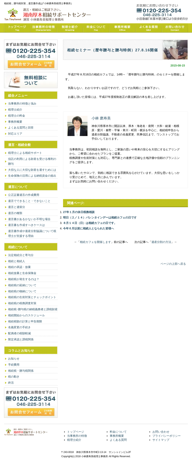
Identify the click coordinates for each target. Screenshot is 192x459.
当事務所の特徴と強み (22, 103)
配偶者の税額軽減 (19, 333)
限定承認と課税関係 (21, 339)
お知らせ (13, 358)
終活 (11, 382)
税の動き (13, 376)
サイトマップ (160, 439)
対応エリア (15, 133)
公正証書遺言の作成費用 (23, 194)
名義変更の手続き (19, 327)
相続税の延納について (22, 285)
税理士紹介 (15, 109)
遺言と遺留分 (16, 207)
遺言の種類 (15, 213)
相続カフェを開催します (95, 242)
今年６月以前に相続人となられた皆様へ (88, 228)
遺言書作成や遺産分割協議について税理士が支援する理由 (32, 233)
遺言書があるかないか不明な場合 (29, 219)
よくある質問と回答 (21, 127)
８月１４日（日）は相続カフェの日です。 (90, 223)
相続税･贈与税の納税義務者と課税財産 (33, 309)
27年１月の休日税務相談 (79, 212)
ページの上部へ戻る (173, 263)
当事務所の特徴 (77, 435)
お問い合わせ (160, 431)
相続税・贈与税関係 (21, 370)
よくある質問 (118, 439)
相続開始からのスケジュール (26, 315)
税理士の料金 (16, 115)
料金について (118, 431)
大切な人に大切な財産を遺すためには (32, 169)
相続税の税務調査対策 (22, 303)
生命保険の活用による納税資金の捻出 (32, 175)
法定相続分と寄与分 (21, 255)
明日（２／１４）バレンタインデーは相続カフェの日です (100, 217)
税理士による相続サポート (25, 152)
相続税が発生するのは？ (23, 279)
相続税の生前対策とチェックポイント (32, 297)
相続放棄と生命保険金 (22, 273)
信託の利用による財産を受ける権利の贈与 (32, 161)
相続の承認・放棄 (19, 267)
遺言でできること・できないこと (29, 201)
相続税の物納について (22, 291)
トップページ (75, 431)
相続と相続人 (16, 261)
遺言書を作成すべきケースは (26, 225)
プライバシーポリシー (166, 435)
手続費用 (13, 364)
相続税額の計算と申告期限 (25, 321)
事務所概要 (15, 121)
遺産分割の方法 (161, 242)
